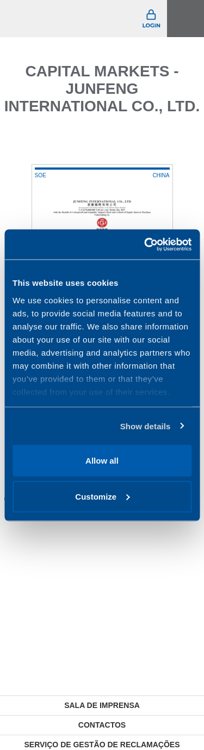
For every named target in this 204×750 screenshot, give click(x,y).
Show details (145, 425)
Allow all (102, 460)
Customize (102, 496)
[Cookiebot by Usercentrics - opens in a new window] (145, 244)
